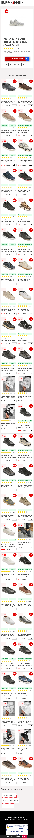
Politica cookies (22, 820)
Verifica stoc (20, 59)
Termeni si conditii (13, 818)
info (14, 105)
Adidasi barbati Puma (10, 800)
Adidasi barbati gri (9, 795)
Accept (24, 836)
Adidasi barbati (8, 806)
